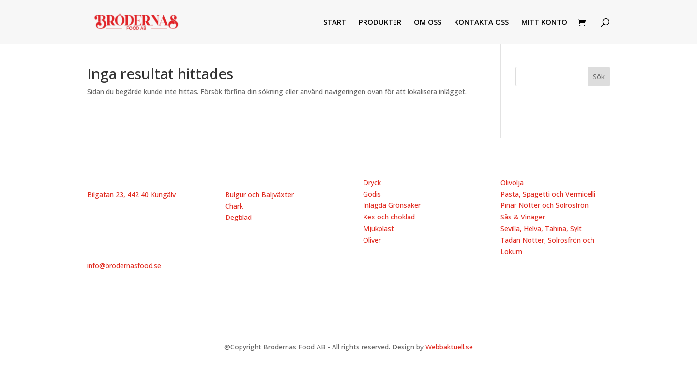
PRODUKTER (380, 22)
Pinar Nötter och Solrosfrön (544, 205)
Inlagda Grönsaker (392, 205)
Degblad (238, 217)
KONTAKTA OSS (481, 22)
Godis (372, 194)
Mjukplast (378, 228)
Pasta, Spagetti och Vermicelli (547, 194)
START (334, 22)
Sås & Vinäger (522, 216)
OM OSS (427, 22)
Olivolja (512, 182)
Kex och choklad (389, 216)
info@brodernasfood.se (124, 265)
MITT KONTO (544, 22)
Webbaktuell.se (449, 346)
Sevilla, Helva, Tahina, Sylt (541, 228)
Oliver (372, 240)
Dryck (372, 182)
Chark (234, 206)
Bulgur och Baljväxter (259, 194)
